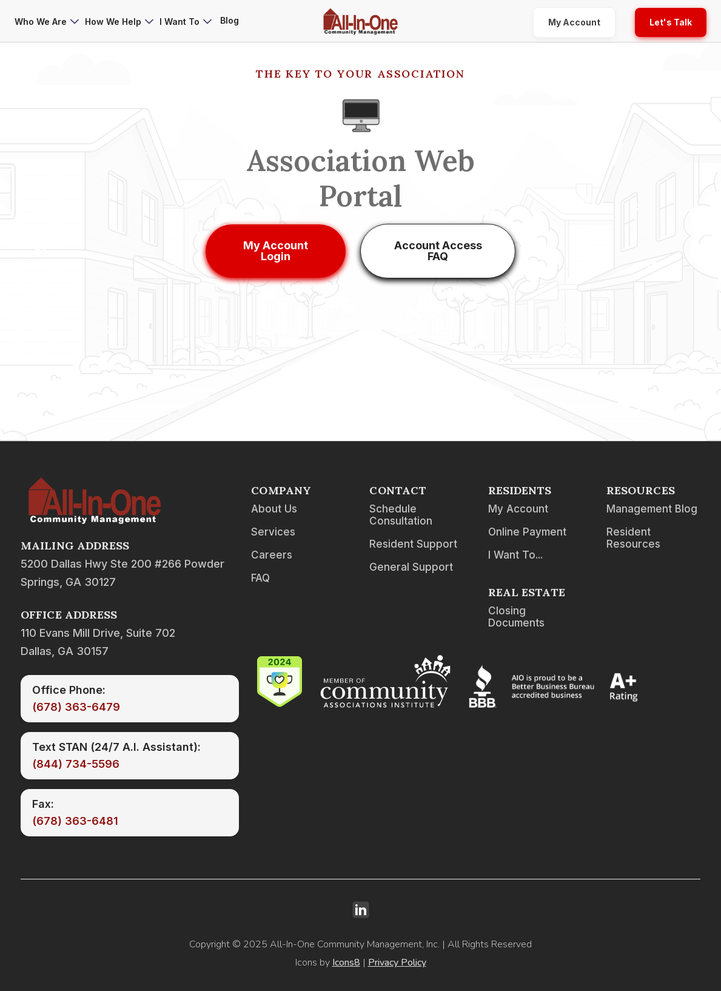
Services (273, 532)
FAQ (260, 578)
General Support (411, 567)
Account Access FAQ (438, 251)
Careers (271, 555)
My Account (574, 22)
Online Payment (527, 532)
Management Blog (651, 509)
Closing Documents (516, 617)
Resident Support (413, 544)
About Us (274, 509)
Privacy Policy (397, 962)
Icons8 (346, 962)
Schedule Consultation (400, 515)
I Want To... (515, 555)
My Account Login (275, 251)
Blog (229, 20)
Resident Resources (633, 538)
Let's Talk (670, 22)
